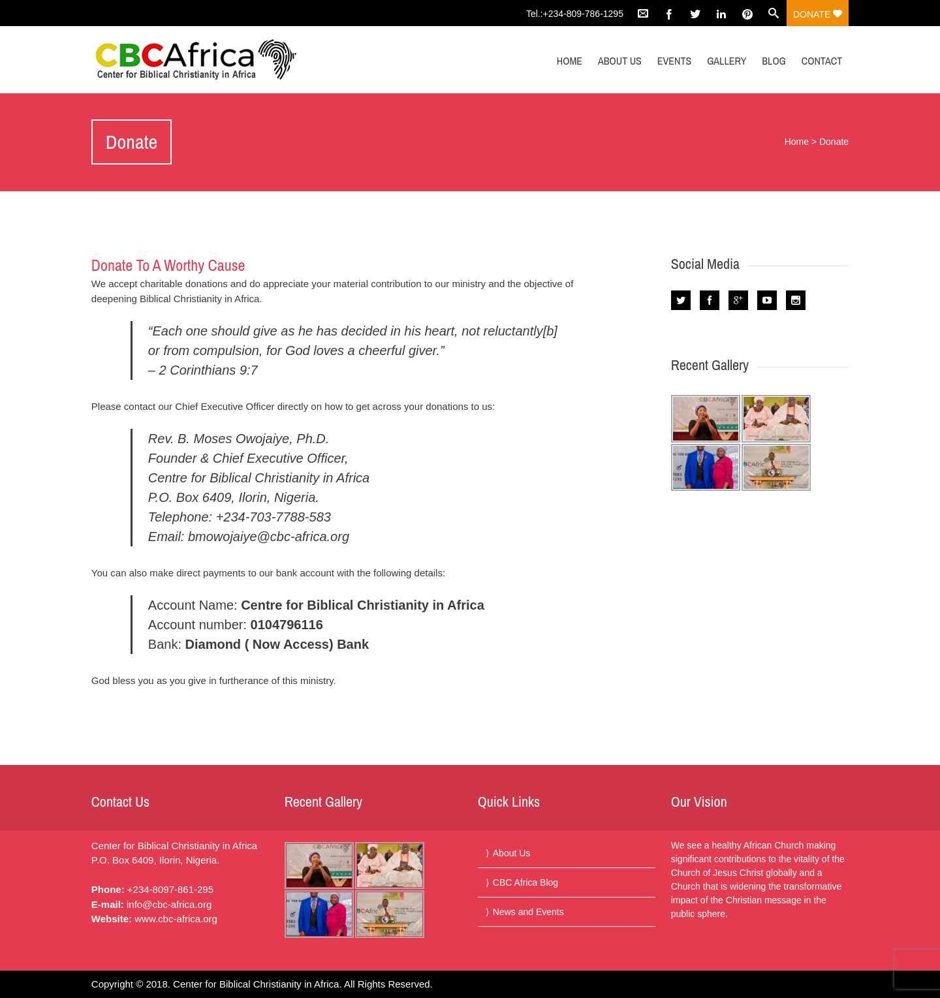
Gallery (726, 61)
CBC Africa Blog (525, 882)
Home (569, 61)
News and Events (528, 912)
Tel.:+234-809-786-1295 (574, 13)
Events (674, 61)
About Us (620, 61)
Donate (817, 14)
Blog (773, 61)
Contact (822, 61)
